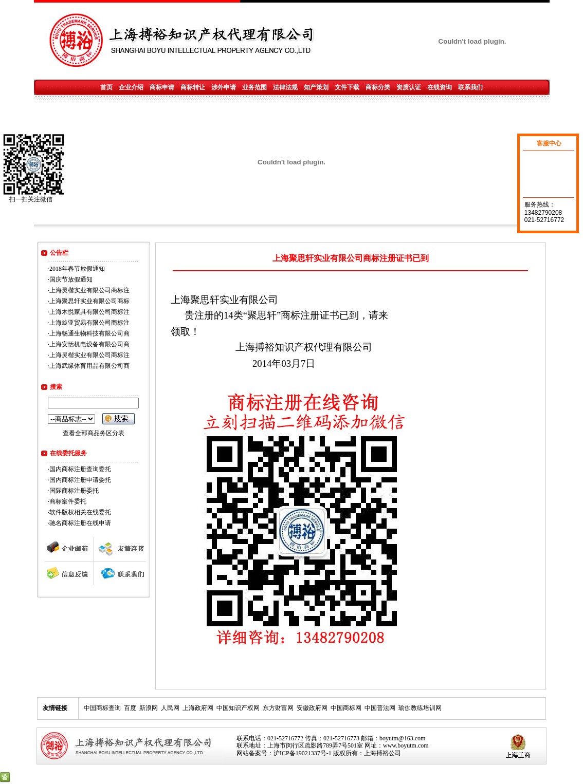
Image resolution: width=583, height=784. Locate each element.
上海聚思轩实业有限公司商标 (89, 301)
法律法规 (285, 87)
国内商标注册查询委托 (80, 469)
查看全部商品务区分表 (93, 433)
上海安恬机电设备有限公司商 (89, 344)
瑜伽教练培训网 (420, 708)
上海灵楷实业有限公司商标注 (89, 290)
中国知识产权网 (238, 708)
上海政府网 (198, 708)
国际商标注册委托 (74, 490)
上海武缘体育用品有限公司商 (89, 365)
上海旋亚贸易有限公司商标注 (89, 322)
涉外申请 (223, 87)
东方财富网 (278, 708)
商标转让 (192, 87)
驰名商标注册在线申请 (80, 523)
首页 (106, 87)
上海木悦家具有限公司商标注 (89, 311)
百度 (130, 708)
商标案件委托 (67, 501)
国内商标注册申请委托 (80, 479)
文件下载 (347, 87)
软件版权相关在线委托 (80, 512)
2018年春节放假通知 (77, 268)
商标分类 (378, 87)
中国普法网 (380, 708)
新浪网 (148, 708)
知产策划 (316, 87)
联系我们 (470, 87)
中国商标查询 (102, 708)
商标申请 (162, 87)
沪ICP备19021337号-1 (303, 753)
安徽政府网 (312, 708)
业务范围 (254, 87)
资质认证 (408, 87)
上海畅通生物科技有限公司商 (89, 333)
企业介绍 (131, 87)
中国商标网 (346, 708)
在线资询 (439, 87)
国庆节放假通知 (71, 279)
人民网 (170, 708)
